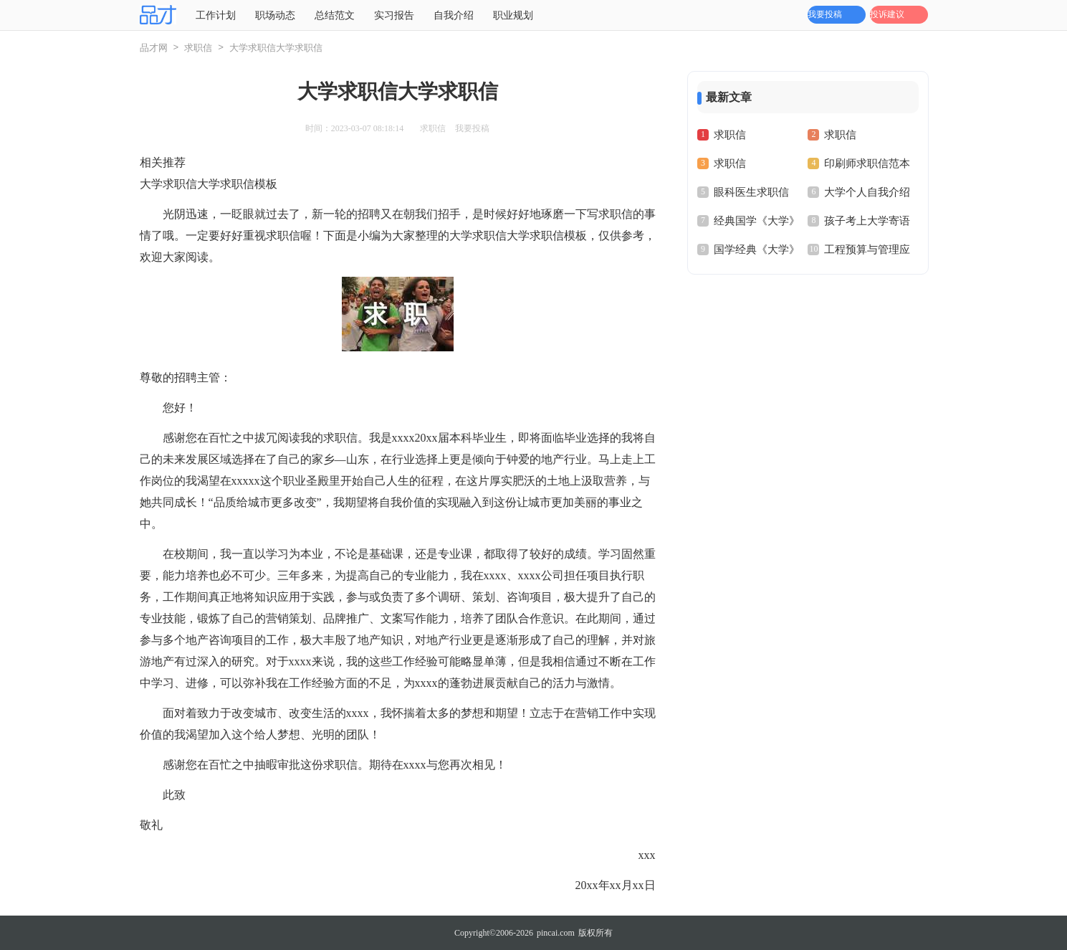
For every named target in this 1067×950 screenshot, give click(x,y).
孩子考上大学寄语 (867, 221)
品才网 (154, 47)
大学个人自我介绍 (867, 192)
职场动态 (275, 15)
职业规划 (513, 15)
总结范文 (335, 15)
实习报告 (394, 15)
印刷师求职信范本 (867, 163)
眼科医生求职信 (751, 192)
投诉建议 (887, 14)
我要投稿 (825, 14)
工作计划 (216, 15)
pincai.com (556, 933)
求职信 (198, 47)
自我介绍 (454, 15)
